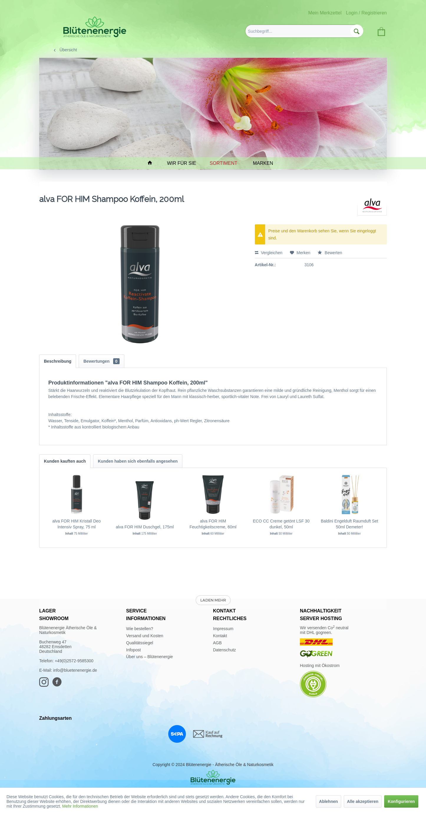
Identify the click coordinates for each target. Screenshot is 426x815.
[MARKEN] (265, 163)
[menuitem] (304, 31)
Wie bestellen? (139, 628)
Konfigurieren (401, 801)
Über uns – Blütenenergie (149, 656)
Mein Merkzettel (324, 12)
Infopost (133, 650)
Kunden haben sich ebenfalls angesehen (138, 461)
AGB (217, 642)
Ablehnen (328, 801)
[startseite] (152, 163)
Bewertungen (101, 361)
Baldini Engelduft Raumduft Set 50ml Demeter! (349, 524)
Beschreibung (57, 361)
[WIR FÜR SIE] (184, 163)
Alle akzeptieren (363, 801)
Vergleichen (269, 252)
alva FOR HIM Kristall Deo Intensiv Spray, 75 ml (76, 524)
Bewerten (330, 252)
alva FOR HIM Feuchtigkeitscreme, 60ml (213, 524)
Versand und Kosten (144, 635)
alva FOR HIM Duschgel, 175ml (145, 527)
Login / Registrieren (366, 12)
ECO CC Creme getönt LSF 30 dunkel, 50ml (281, 524)
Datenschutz (224, 650)
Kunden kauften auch (65, 461)
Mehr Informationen (80, 806)
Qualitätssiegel (139, 642)
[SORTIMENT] (226, 163)
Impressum (223, 628)
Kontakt (220, 635)
